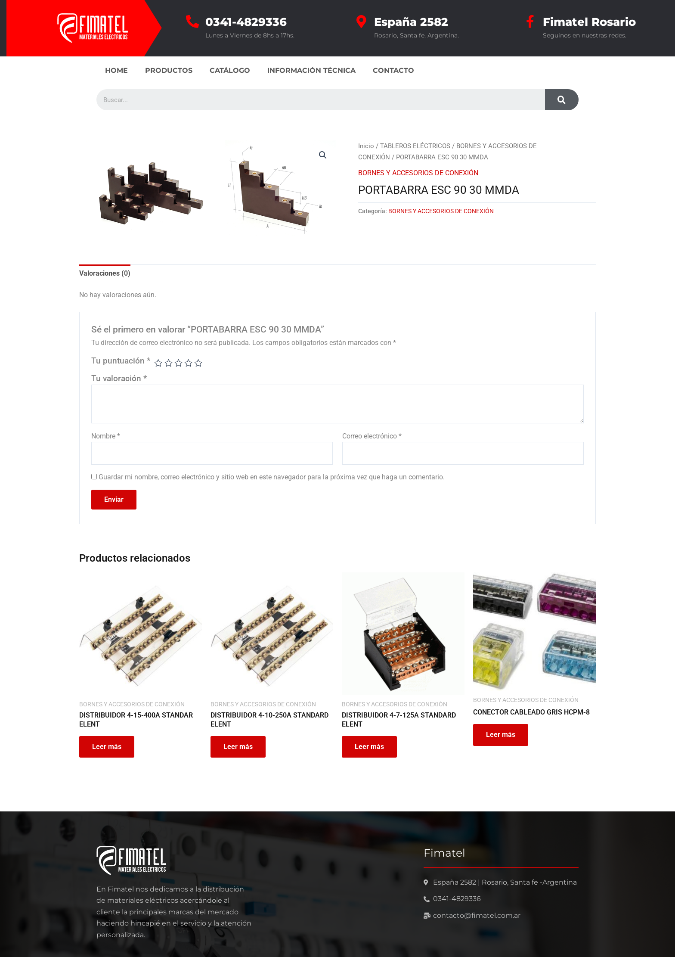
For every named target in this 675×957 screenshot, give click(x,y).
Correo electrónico (372, 436)
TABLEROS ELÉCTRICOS (415, 146)
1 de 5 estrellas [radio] (158, 363)
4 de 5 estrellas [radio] (188, 363)
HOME (116, 70)
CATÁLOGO (230, 70)
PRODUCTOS (168, 70)
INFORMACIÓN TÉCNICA (311, 70)
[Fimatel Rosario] (529, 21)
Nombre (105, 436)
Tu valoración (119, 378)
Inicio (366, 146)
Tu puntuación (120, 361)
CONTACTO (393, 70)
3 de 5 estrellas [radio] (178, 363)
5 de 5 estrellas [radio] (198, 363)
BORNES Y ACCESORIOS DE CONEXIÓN (418, 173)
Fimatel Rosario (589, 22)
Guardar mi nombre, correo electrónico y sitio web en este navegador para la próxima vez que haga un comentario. (272, 477)
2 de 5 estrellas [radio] (168, 363)
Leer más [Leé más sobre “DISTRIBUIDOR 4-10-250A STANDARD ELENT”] (238, 747)
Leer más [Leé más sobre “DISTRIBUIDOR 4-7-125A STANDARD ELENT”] (369, 747)
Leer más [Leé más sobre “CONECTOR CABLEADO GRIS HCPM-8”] (500, 734)
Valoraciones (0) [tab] (104, 273)
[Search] (562, 99)
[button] (323, 155)
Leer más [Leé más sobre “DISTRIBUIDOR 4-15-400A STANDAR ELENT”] (106, 747)
